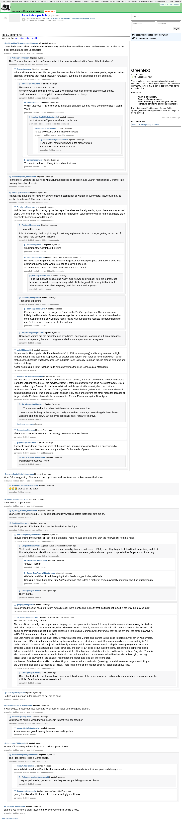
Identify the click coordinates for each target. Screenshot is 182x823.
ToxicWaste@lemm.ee (25, 766)
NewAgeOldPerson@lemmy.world (25, 485)
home (3, 1)
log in (163, 4)
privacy (78, 1)
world (53, 1)
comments (50, 11)
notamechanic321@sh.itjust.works (20, 474)
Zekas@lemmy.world (35, 160)
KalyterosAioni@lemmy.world (33, 457)
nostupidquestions (99, 1)
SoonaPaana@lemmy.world (17, 499)
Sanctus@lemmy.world (15, 693)
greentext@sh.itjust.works (27, 11)
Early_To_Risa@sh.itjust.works (145, 124)
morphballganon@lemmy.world (24, 176)
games (86, 1)
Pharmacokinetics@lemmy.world (19, 705)
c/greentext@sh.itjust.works (83, 18)
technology (16, 1)
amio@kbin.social (24, 350)
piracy (27, 1)
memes (60, 1)
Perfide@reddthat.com (20, 58)
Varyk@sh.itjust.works (20, 523)
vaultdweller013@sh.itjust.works (45, 117)
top (16, 38)
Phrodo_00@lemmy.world (27, 207)
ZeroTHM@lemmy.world (15, 806)
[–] (5, 43)
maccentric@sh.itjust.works (28, 728)
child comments (35, 53)
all (8, 1)
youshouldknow (146, 1)
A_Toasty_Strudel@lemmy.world (24, 511)
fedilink (41, 20)
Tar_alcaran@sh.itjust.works (33, 333)
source (22, 53)
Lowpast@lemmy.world (31, 546)
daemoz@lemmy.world (36, 309)
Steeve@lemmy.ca (24, 69)
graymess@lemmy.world (26, 443)
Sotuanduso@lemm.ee (26, 430)
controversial (23, 38)
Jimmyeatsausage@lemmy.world (30, 376)
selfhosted (43, 1)
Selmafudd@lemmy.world (37, 560)
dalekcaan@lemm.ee (35, 245)
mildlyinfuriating (129, 1)
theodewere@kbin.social (16, 743)
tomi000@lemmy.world (21, 192)
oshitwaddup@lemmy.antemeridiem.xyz (22, 43)
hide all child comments (55, 20)
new (31, 38)
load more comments (25, 424)
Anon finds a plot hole (35, 15)
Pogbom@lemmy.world (31, 225)
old (35, 38)
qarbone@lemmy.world (31, 84)
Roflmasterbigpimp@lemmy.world (25, 755)
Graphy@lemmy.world (36, 257)
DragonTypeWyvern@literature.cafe (41, 573)
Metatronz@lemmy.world (21, 717)
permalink (7, 53)
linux (33, 1)
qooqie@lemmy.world (25, 605)
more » (178, 1)
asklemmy (69, 1)
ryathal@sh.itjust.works (46, 128)
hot (12, 38)
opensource (115, 1)
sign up (169, 4)
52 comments (31, 20)
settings (176, 4)
